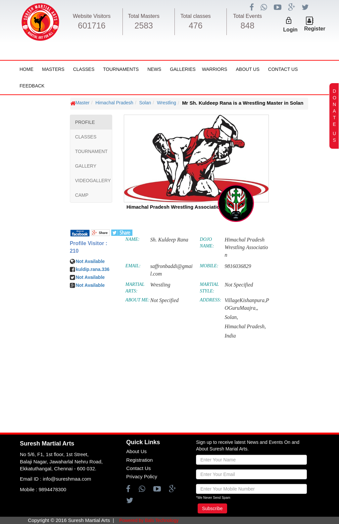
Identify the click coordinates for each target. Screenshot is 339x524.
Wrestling (166, 102)
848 (248, 25)
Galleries (183, 69)
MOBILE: (209, 265)
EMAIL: (133, 265)
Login (290, 29)
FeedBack (32, 85)
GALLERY (85, 166)
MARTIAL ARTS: (134, 287)
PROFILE (85, 122)
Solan (145, 102)
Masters (53, 69)
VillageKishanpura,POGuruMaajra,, (246, 304)
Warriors (214, 69)
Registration (139, 460)
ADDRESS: (210, 299)
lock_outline (289, 21)
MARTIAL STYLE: (209, 287)
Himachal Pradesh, (245, 326)
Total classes (195, 16)
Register (314, 28)
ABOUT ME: (137, 299)
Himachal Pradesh (114, 102)
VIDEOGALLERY (93, 180)
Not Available (90, 261)
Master (82, 102)
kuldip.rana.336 (93, 269)
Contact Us (283, 69)
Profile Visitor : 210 (89, 247)
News (154, 69)
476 (196, 25)
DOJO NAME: (207, 242)
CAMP (81, 195)
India (230, 336)
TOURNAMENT (91, 151)
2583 (143, 25)
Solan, (231, 317)
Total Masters (144, 16)
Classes (84, 69)
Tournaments (121, 69)
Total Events (247, 16)
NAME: (132, 239)
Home (26, 69)
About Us (247, 69)
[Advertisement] (44, 295)
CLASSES (86, 136)
